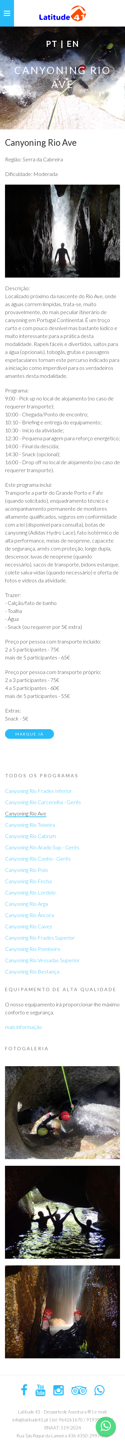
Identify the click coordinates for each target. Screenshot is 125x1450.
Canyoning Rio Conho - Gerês (38, 858)
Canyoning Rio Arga (26, 903)
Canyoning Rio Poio (26, 870)
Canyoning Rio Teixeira (30, 824)
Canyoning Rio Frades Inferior (38, 791)
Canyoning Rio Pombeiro (32, 949)
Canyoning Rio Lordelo (30, 892)
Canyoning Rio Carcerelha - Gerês (43, 802)
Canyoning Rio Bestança (32, 971)
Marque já (29, 733)
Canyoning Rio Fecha (28, 881)
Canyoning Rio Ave (25, 813)
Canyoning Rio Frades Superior (40, 937)
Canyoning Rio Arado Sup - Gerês (42, 847)
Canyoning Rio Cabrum (30, 836)
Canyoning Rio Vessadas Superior (42, 960)
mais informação (23, 1027)
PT (52, 43)
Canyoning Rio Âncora (29, 915)
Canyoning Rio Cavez (28, 926)
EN (73, 43)
